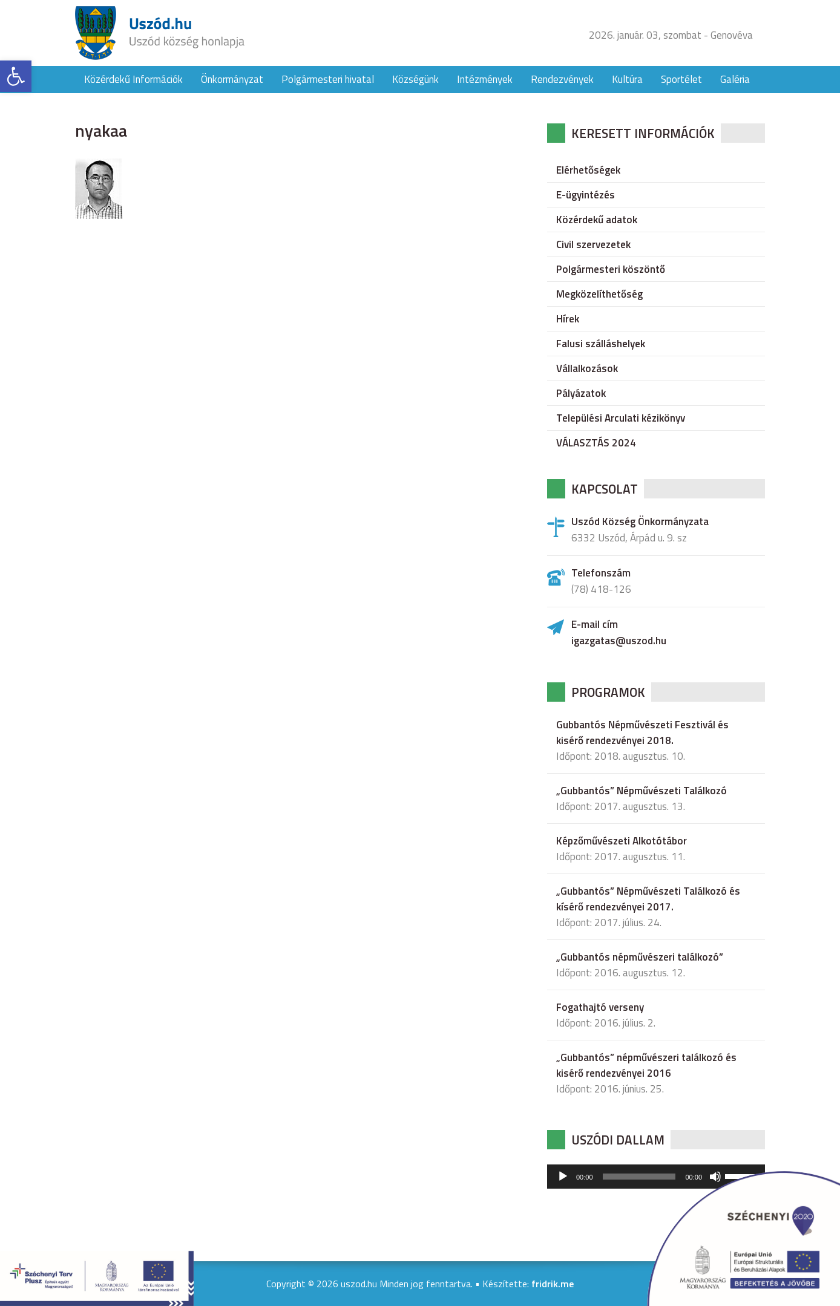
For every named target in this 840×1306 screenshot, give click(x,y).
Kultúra (627, 79)
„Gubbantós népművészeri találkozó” (639, 957)
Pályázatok (581, 393)
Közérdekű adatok (596, 219)
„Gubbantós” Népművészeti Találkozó (641, 790)
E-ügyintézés (585, 195)
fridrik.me (552, 1283)
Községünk (415, 79)
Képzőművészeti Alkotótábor (621, 841)
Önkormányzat (232, 79)
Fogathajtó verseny (600, 1007)
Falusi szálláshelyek (600, 343)
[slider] (639, 1177)
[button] (15, 76)
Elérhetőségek (588, 170)
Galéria (735, 79)
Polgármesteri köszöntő (610, 269)
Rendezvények (562, 79)
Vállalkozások (587, 368)
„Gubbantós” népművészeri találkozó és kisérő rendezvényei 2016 (646, 1065)
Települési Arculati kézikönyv (620, 418)
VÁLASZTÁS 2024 (596, 443)
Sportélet (681, 79)
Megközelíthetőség (599, 294)
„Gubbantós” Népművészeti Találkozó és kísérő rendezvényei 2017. (648, 899)
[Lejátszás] (563, 1177)
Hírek (567, 319)
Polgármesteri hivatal (327, 79)
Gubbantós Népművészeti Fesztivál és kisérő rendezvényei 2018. (642, 732)
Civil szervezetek (593, 244)
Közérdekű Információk (133, 79)
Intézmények (485, 79)
